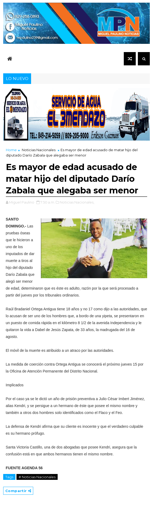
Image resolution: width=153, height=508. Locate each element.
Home (11, 150)
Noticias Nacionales (39, 150)
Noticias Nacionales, (77, 202)
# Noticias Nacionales (37, 477)
